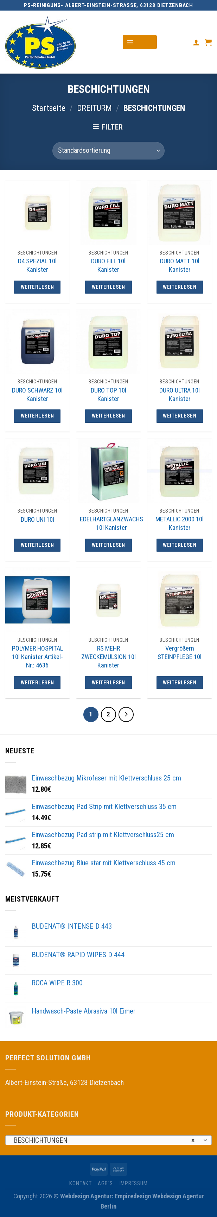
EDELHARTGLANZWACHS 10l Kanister (111, 523)
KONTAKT (80, 1183)
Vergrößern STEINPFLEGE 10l (180, 652)
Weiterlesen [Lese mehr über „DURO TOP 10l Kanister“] (108, 416)
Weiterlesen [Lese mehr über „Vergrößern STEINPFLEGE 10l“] (179, 682)
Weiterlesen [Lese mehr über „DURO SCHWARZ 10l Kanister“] (37, 416)
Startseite (48, 108)
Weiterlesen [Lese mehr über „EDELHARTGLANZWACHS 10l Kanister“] (108, 545)
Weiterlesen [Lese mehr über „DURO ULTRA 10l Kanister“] (179, 416)
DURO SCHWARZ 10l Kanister (37, 394)
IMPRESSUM (133, 1183)
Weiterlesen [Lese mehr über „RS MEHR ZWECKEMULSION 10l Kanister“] (108, 682)
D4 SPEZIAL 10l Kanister (37, 265)
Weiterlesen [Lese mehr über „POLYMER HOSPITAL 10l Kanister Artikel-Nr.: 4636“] (37, 682)
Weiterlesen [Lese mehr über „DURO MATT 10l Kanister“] (179, 287)
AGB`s (105, 1183)
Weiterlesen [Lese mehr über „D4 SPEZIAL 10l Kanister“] (37, 287)
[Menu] (140, 42)
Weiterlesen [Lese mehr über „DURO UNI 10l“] (37, 545)
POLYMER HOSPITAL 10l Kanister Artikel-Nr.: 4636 (37, 657)
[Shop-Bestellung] (108, 150)
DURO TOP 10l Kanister (108, 394)
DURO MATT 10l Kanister (179, 265)
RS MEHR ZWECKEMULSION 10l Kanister (108, 657)
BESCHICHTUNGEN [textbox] (104, 1141)
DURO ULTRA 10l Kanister (179, 394)
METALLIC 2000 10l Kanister (179, 523)
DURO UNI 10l (37, 519)
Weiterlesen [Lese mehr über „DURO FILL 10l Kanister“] (108, 287)
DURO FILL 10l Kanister (108, 265)
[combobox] (108, 1140)
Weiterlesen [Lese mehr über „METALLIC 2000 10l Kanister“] (179, 545)
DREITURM (94, 108)
